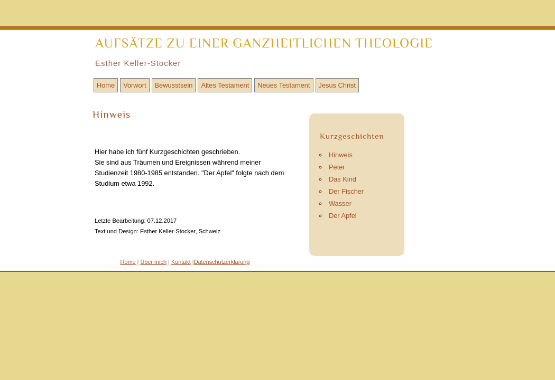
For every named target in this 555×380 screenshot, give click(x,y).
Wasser (340, 203)
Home (106, 85)
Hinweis (341, 155)
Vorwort (134, 85)
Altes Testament (225, 85)
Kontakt (181, 262)
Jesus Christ (337, 85)
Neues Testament (283, 85)
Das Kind (342, 179)
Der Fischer (346, 191)
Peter (337, 167)
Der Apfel (343, 216)
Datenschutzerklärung (222, 262)
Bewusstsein (174, 85)
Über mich (153, 262)
